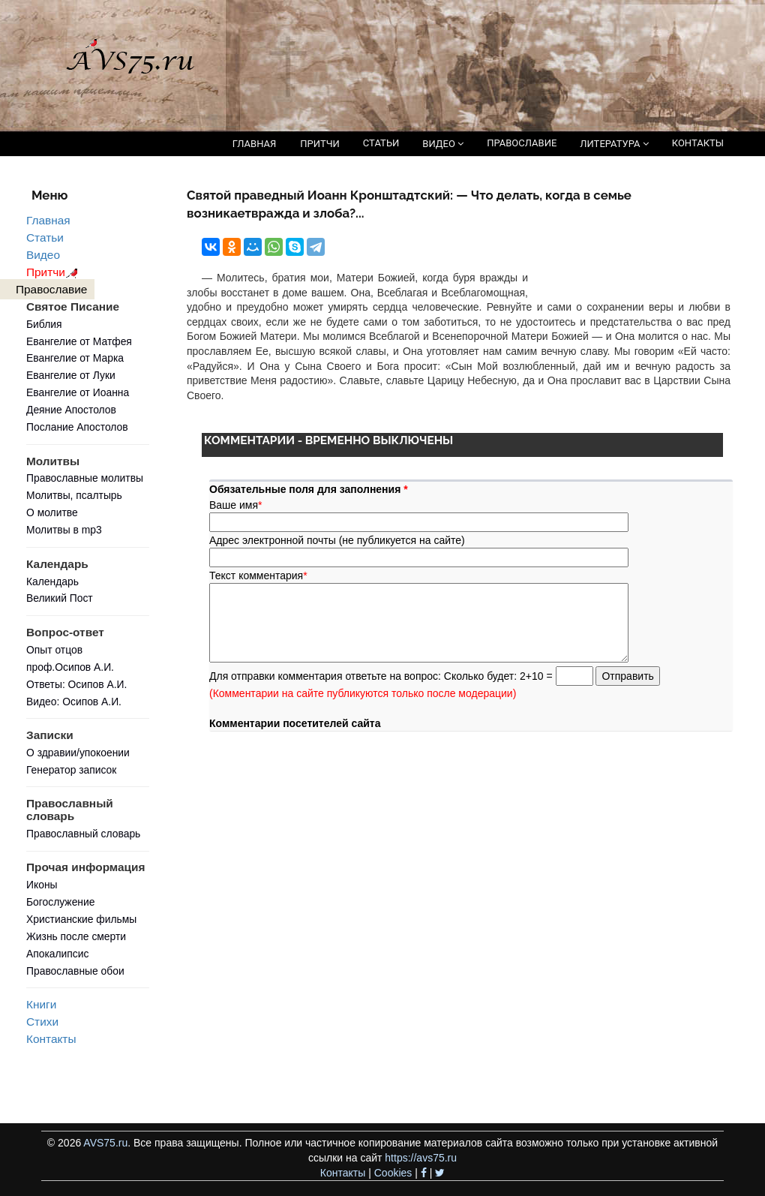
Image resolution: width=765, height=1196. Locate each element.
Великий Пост (59, 598)
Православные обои (75, 971)
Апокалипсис (57, 954)
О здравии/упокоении (78, 753)
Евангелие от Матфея (79, 341)
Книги (41, 1004)
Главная (48, 220)
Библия (44, 324)
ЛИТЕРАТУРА (614, 143)
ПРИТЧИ (320, 143)
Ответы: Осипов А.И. (76, 684)
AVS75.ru (105, 1143)
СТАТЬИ (381, 143)
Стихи (42, 1021)
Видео (43, 254)
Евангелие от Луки (71, 375)
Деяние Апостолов (71, 410)
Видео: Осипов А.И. (74, 702)
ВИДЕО (443, 143)
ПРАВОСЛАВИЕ (521, 143)
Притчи (54, 272)
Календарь (52, 581)
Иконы (42, 885)
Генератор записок (71, 770)
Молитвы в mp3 (64, 530)
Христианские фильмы (81, 919)
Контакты (51, 1038)
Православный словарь (83, 834)
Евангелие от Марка (75, 358)
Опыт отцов (54, 650)
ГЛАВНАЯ (254, 143)
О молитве (52, 512)
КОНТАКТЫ (698, 143)
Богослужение (60, 902)
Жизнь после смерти (76, 936)
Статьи (45, 237)
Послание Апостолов (77, 427)
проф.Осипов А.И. (70, 667)
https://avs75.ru (421, 1158)
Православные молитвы (84, 478)
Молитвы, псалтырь (74, 495)
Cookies (393, 1173)
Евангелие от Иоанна (77, 392)
